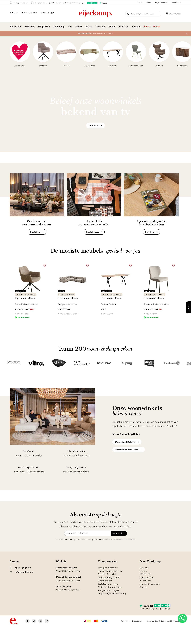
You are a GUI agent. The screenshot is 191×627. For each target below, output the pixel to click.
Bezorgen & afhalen (108, 568)
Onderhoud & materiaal (109, 587)
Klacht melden (105, 581)
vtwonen (136, 27)
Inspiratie (124, 27)
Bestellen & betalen (108, 584)
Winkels (14, 12)
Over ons (144, 568)
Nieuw (112, 27)
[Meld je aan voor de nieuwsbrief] (87, 533)
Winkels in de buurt (150, 584)
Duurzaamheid (147, 577)
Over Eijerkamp (150, 561)
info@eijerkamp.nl (22, 572)
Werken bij (145, 574)
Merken (89, 27)
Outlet (156, 27)
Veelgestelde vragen (108, 590)
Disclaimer (137, 621)
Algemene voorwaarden (124, 540)
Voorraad (100, 27)
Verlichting (59, 27)
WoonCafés (145, 581)
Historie (143, 571)
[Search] (143, 13)
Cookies (143, 587)
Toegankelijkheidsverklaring (112, 594)
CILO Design (47, 12)
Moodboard (176, 3)
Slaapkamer (44, 27)
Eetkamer (30, 27)
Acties (147, 27)
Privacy (124, 621)
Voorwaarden (152, 621)
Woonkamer (16, 27)
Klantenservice (144, 3)
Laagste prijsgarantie (109, 577)
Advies (79, 27)
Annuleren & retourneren (110, 571)
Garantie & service (107, 574)
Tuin (70, 27)
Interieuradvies (29, 12)
